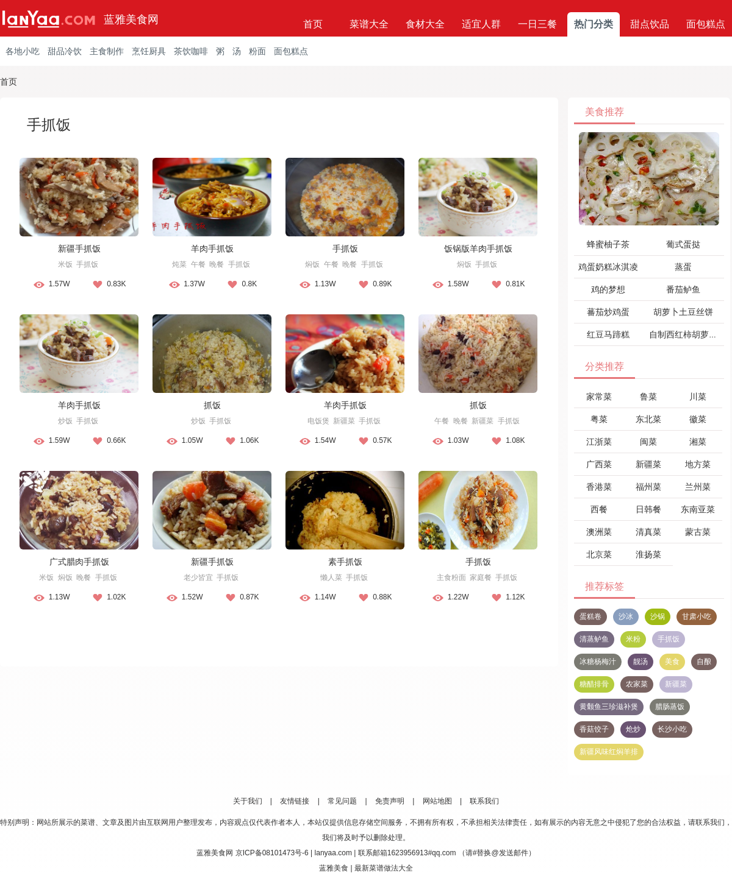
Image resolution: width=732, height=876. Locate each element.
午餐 (198, 264)
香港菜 (599, 487)
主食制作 (107, 51)
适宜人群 (481, 24)
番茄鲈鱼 (683, 289)
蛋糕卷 (590, 616)
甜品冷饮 (65, 51)
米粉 (633, 639)
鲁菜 (648, 396)
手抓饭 (87, 264)
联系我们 (484, 801)
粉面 (257, 51)
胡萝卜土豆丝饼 (683, 312)
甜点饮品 (649, 24)
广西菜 (599, 464)
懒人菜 (331, 577)
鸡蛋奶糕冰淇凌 (608, 267)
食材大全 (425, 24)
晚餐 (216, 264)
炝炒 (633, 729)
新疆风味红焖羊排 (609, 751)
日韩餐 (648, 509)
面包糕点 (705, 24)
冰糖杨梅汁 (598, 661)
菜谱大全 (369, 24)
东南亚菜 (698, 509)
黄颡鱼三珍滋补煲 (609, 706)
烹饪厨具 (149, 51)
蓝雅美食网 (131, 19)
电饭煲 (318, 421)
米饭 (65, 264)
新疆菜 (344, 421)
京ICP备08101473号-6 (272, 853)
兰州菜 (698, 487)
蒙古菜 (698, 532)
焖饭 (312, 264)
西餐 (599, 509)
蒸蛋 (683, 267)
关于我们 (247, 801)
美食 (672, 661)
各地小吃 (22, 51)
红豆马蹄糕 (608, 334)
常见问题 (342, 801)
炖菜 (179, 264)
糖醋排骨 (594, 684)
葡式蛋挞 (683, 244)
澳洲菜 (599, 532)
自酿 (704, 661)
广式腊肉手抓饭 (79, 562)
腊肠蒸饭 (669, 706)
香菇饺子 (594, 729)
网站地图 (437, 801)
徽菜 (697, 419)
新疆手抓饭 (79, 248)
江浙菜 (599, 442)
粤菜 (599, 419)
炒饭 (65, 421)
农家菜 (637, 684)
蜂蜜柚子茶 (608, 244)
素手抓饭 (345, 562)
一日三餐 (537, 24)
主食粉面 (451, 577)
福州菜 (648, 487)
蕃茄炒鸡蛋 (608, 312)
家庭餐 (481, 577)
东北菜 (648, 419)
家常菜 (599, 396)
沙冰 (626, 616)
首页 (313, 24)
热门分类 (593, 24)
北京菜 (599, 554)
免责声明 (389, 801)
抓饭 (212, 405)
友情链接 (294, 801)
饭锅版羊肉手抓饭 (478, 248)
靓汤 (640, 661)
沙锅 (657, 616)
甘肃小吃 (696, 616)
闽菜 (648, 442)
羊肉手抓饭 (212, 248)
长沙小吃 (672, 729)
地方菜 (698, 464)
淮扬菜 (648, 554)
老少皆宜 (198, 577)
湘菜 (697, 442)
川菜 (697, 396)
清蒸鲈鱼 (594, 639)
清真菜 (648, 532)
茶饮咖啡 (191, 51)
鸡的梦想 (608, 289)
